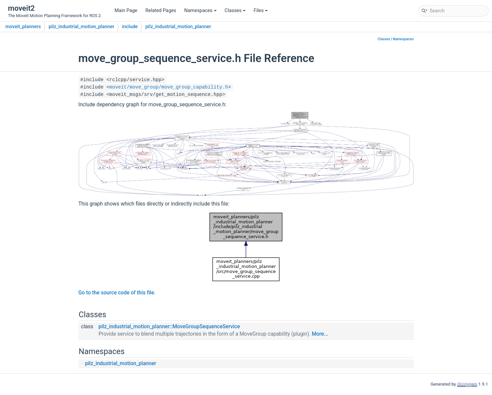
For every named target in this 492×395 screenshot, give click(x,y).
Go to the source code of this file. (117, 293)
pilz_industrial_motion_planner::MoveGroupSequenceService (169, 327)
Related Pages (160, 10)
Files (261, 10)
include (130, 27)
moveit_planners (23, 27)
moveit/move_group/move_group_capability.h (168, 87)
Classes (235, 10)
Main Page (126, 10)
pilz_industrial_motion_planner (81, 27)
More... (320, 334)
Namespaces (200, 10)
